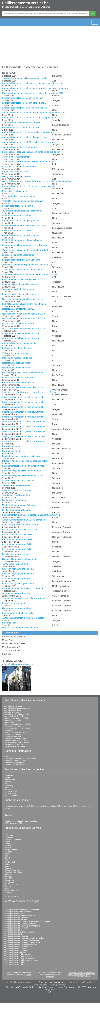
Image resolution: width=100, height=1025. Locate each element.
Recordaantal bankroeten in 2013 (18, 309)
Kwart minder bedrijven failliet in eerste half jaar (24, 107)
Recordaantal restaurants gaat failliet (19, 529)
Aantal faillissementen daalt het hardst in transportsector (29, 117)
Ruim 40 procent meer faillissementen (20, 627)
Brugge (7, 842)
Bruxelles (8, 846)
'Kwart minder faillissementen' (16, 157)
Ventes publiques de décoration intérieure (20, 924)
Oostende (8, 874)
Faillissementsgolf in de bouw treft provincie (23, 466)
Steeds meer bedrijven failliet (16, 485)
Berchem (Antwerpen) (12, 840)
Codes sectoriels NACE (13, 823)
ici (37, 806)
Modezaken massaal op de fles (17, 358)
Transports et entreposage (14, 746)
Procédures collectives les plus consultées (20, 821)
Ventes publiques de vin (13, 964)
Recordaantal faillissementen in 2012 (20, 382)
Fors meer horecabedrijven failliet (18, 613)
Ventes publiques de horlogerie (16, 928)
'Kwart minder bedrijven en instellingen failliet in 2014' (27, 161)
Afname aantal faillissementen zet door (20, 127)
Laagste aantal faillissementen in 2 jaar (20, 333)
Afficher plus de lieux (12, 896)
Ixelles (6, 860)
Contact (7, 757)
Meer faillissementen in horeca (16, 215)
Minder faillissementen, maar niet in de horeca (24, 225)
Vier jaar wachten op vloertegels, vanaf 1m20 (23, 598)
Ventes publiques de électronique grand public (22, 926)
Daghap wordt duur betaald (15, 500)
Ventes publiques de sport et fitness (18, 956)
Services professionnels (13, 744)
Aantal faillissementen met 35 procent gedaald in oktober (29, 186)
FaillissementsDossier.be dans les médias (20, 759)
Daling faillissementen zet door (17, 176)
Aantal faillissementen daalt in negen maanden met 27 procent (32, 83)
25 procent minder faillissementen (18, 255)
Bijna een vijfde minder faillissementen (20, 284)
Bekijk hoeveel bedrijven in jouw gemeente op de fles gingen (31, 152)
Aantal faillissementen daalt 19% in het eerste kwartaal (28, 142)
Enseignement (10, 730)
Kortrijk (7, 864)
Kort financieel (9, 622)
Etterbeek (8, 852)
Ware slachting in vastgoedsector (18, 583)
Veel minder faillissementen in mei (18, 196)
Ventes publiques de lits (13, 934)
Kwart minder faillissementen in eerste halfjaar (24, 103)
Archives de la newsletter (14, 765)
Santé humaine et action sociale (16, 742)
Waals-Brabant (10, 794)
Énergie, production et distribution (17, 728)
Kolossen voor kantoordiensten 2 (18, 573)
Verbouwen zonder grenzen (15, 353)
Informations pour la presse (14, 763)
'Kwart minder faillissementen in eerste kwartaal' (25, 250)
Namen (7, 788)
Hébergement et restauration (15, 732)
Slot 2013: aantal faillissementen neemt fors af (24, 304)
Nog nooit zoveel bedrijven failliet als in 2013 (23, 313)
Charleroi (8, 848)
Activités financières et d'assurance (17, 708)
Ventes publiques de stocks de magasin (19, 958)
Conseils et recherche (12, 720)
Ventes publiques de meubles (15, 948)
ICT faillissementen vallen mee (17, 510)
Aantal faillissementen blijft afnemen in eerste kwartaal (28, 132)
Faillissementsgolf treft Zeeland (17, 348)
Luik (6, 783)
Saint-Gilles (8, 878)
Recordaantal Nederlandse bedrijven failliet (22, 387)
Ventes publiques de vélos (14, 962)
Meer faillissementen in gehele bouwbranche (23, 421)
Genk (6, 854)
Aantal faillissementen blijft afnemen (19, 147)
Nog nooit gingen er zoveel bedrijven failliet (22, 299)
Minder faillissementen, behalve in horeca (22, 240)
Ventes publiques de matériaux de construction (22, 942)
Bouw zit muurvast (11, 446)
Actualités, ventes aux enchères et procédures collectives (81, 974)
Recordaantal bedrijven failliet (16, 363)
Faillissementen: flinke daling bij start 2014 (22, 279)
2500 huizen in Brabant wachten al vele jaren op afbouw (29, 392)
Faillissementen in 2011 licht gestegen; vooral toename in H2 (31, 515)
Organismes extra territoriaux (15, 740)
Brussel (7, 777)
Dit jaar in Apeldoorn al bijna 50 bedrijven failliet (24, 461)
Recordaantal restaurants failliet (17, 534)
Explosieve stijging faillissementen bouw (21, 470)
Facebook (50, 977)
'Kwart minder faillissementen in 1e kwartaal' (23, 269)
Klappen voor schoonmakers (15, 603)
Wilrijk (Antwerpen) (11, 890)
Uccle (6, 888)
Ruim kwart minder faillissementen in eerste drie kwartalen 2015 (32, 93)
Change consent (58, 984)
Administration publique (13, 712)
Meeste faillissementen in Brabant (18, 377)
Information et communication (15, 738)
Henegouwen (9, 779)
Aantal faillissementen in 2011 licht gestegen (23, 519)
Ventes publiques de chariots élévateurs (19, 916)
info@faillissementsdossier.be (19, 664)
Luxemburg (8, 786)
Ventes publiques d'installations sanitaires (20, 932)
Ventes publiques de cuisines (15, 920)
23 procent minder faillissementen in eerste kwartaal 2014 (29, 274)
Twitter (28, 975)
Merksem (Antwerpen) (12, 870)
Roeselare (8, 876)
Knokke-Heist (9, 862)
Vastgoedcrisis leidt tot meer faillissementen (23, 588)
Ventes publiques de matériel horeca (18, 946)
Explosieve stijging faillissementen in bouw (22, 475)
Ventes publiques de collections (16, 918)
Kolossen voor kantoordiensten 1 (18, 569)
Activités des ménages (13, 706)
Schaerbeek (9, 880)
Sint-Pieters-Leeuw (11, 884)
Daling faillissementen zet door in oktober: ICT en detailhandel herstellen (37, 181)
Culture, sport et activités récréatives (18, 724)
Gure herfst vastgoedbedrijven (16, 578)
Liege (6, 866)
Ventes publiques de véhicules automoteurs (21, 960)
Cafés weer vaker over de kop (16, 608)
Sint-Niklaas (9, 882)
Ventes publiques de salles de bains (18, 954)
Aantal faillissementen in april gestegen (21, 220)
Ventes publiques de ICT (13, 930)
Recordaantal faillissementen (16, 367)
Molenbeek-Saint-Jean (13, 872)
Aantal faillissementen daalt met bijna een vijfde (25, 137)
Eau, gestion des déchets (14, 726)
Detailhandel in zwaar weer (15, 554)
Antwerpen (8, 775)
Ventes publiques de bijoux (14, 914)
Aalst (6, 834)
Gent (6, 856)
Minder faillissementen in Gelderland (19, 505)
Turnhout (7, 886)
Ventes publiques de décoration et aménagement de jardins (27, 922)
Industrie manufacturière (13, 734)
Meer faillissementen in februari (17, 490)
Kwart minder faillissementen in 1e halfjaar (22, 98)
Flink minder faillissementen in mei (18, 206)
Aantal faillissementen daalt (15, 171)
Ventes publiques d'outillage (15, 952)
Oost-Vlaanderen (11, 790)
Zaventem (8, 892)
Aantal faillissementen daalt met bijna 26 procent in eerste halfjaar (33, 112)
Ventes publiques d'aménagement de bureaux (22, 910)
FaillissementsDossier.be (25, 3)
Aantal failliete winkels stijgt (15, 564)
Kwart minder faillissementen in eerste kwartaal (24, 245)
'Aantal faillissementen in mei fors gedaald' (22, 201)
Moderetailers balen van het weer (18, 480)
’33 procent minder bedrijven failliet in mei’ (22, 210)
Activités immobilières (12, 710)
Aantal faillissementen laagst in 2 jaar (20, 343)
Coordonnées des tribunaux (15, 761)
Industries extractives (12, 736)
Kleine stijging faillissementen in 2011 (20, 524)
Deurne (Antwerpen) (12, 850)
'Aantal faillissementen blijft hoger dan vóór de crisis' (27, 264)
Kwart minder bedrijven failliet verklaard (21, 260)
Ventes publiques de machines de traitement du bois (24, 938)
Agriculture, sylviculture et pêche (16, 714)
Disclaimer (74, 982)
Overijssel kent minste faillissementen (20, 559)
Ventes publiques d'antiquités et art (17, 912)
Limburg (7, 781)
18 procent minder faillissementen (18, 289)
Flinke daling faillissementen (15, 191)
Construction (9, 722)
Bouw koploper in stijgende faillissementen (22, 372)
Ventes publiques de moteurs (15, 950)
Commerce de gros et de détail (16, 718)
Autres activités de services (14, 716)
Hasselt (7, 858)
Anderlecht (8, 836)
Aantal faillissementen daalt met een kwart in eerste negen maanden (35, 88)
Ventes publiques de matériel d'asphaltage (20, 944)
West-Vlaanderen (11, 796)
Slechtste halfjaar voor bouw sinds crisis (21, 456)
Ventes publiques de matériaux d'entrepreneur (22, 940)
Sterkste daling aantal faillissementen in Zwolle (24, 78)
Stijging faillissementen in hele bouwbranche (23, 397)
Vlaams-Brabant (10, 792)
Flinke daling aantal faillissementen (19, 166)
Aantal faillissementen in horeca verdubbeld (23, 618)
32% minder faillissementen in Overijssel (21, 122)
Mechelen (8, 868)
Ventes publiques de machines (16, 936)
